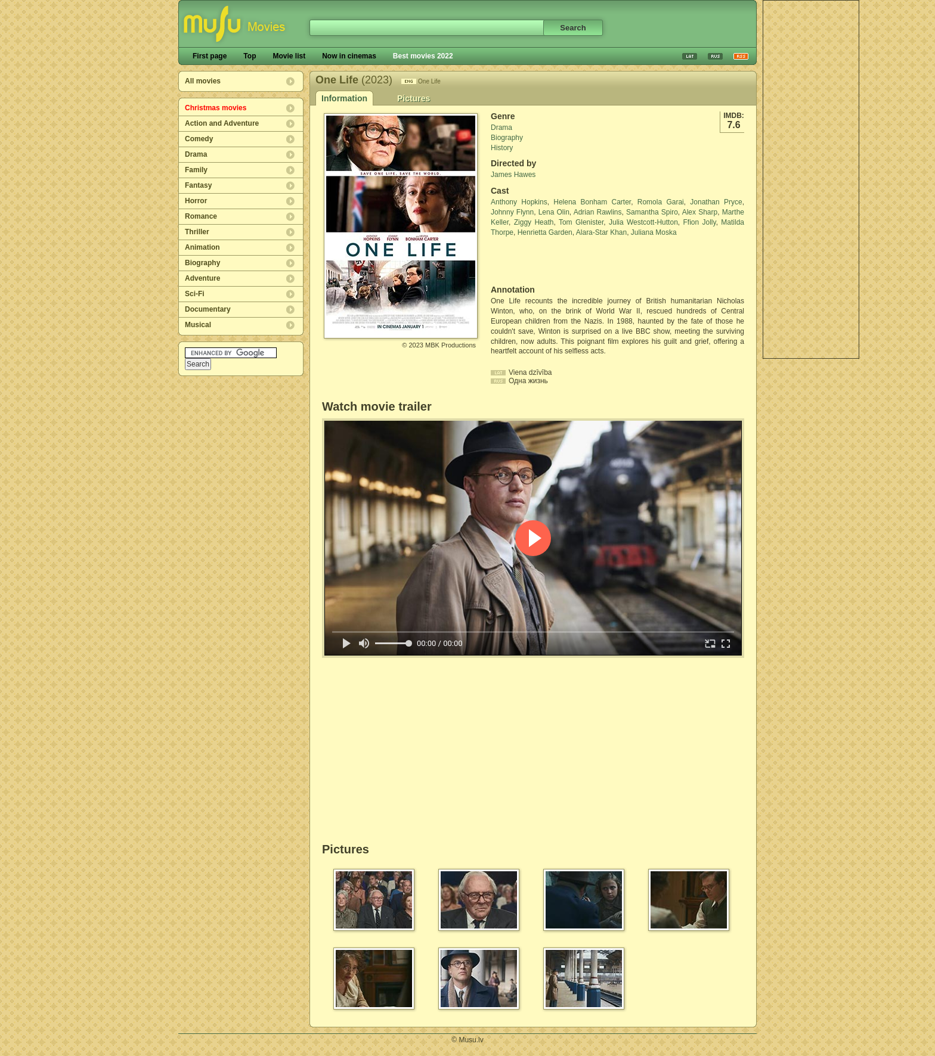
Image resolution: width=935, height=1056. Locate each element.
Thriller (197, 232)
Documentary (208, 309)
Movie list (289, 56)
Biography (202, 263)
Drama (196, 154)
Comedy (199, 139)
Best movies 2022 (423, 56)
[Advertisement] (811, 179)
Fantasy (198, 185)
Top (249, 56)
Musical (198, 325)
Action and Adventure (222, 123)
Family (196, 170)
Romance (201, 216)
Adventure (202, 278)
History (502, 148)
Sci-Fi (195, 294)
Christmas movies (215, 108)
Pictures (413, 98)
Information (344, 98)
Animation (202, 247)
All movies (203, 81)
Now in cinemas (349, 56)
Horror (196, 201)
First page (210, 56)
